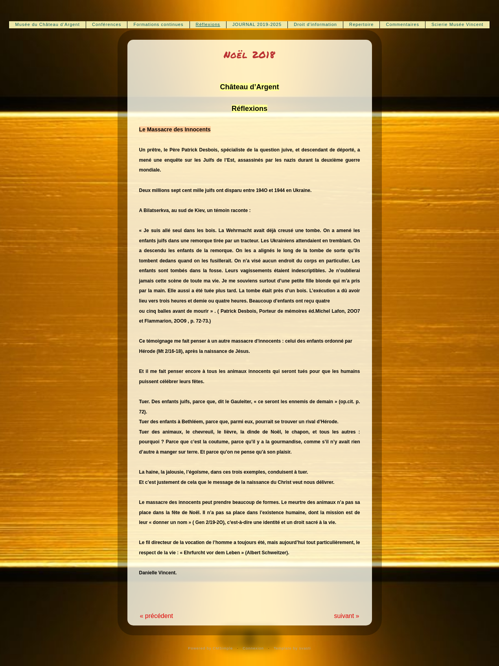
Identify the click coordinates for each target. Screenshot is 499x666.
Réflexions (208, 24)
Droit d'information (315, 24)
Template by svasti (292, 648)
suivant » (346, 615)
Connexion (253, 648)
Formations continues (158, 24)
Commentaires (402, 24)
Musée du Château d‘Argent (47, 24)
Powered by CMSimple (210, 648)
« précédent (156, 615)
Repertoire (361, 24)
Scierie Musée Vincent (457, 24)
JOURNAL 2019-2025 (257, 24)
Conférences (106, 24)
